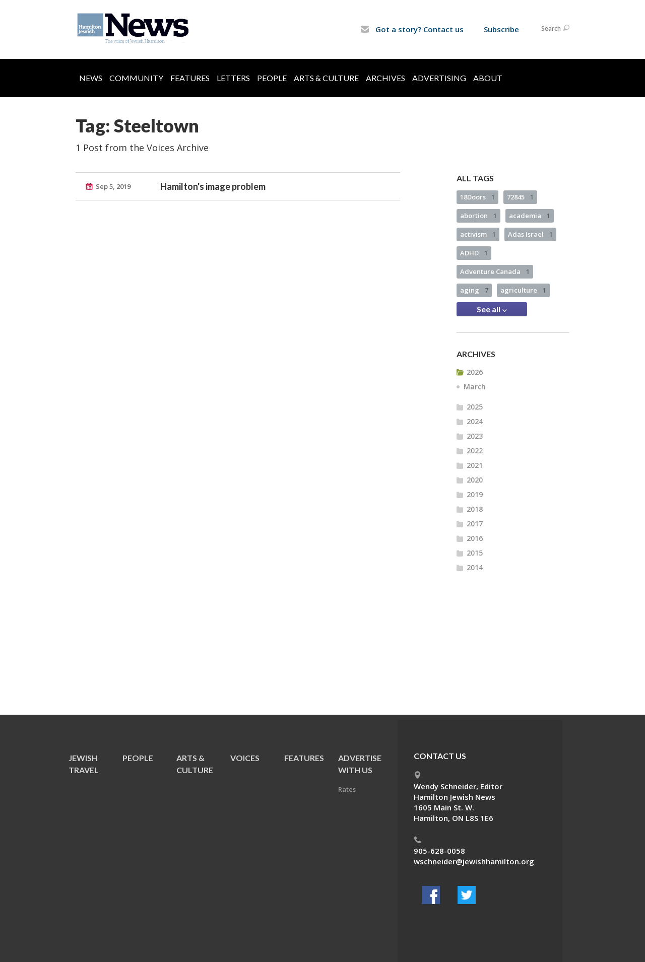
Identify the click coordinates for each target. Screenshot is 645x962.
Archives (385, 78)
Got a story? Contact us (412, 29)
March (475, 386)
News (90, 78)
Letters (233, 78)
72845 (520, 196)
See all (492, 309)
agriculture (523, 290)
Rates (347, 789)
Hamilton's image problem (213, 186)
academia (529, 215)
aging (474, 290)
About (487, 78)
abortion (478, 215)
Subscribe (501, 29)
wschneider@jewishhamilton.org (474, 861)
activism (478, 234)
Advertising (439, 78)
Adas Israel (530, 234)
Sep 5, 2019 (113, 186)
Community (136, 78)
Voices (245, 758)
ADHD (474, 252)
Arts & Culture (326, 78)
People (272, 78)
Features (190, 78)
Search (555, 28)
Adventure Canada (495, 271)
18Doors (477, 196)
